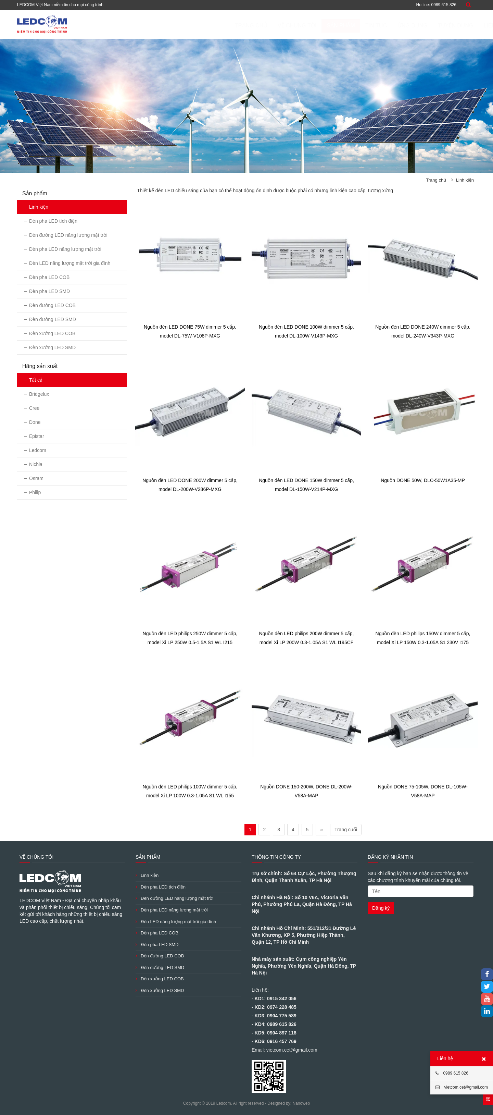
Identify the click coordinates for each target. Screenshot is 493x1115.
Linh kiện (465, 180)
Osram (36, 478)
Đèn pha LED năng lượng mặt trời (65, 249)
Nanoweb (301, 1103)
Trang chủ (217, 25)
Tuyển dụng (422, 25)
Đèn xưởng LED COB (52, 333)
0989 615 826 (451, 1073)
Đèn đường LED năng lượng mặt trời (68, 235)
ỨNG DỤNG (379, 25)
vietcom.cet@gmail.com (461, 1087)
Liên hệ (460, 25)
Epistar (36, 436)
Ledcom (37, 450)
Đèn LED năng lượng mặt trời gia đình (69, 263)
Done (34, 422)
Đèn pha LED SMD (49, 291)
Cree (34, 408)
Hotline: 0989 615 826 (436, 4)
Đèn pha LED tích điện (53, 221)
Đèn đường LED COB (52, 305)
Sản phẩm (307, 25)
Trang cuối (345, 829)
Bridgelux (39, 394)
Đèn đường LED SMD (52, 319)
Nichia (35, 464)
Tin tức (343, 25)
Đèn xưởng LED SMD (52, 347)
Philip (35, 492)
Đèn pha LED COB (49, 277)
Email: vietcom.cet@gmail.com (284, 1050)
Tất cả (35, 380)
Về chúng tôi (263, 25)
